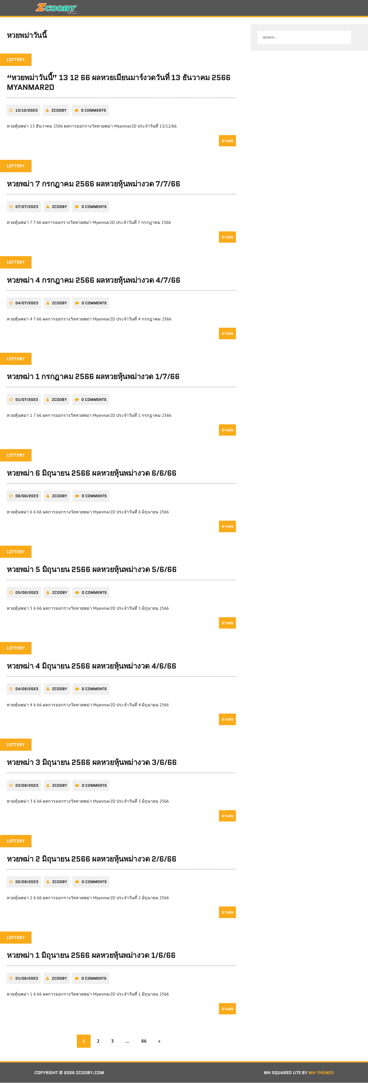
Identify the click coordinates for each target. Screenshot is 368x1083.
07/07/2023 (26, 207)
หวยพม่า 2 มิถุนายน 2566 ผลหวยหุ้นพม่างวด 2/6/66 (91, 859)
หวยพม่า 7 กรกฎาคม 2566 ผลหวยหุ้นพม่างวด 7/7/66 (93, 184)
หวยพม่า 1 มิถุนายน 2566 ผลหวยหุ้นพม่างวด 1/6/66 (91, 955)
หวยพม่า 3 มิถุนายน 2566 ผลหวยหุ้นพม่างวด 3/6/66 (92, 762)
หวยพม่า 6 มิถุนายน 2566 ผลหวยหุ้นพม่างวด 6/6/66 (92, 473)
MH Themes (320, 1073)
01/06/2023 (26, 978)
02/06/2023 (26, 882)
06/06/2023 (26, 496)
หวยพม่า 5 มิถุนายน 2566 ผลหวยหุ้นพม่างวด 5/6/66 (92, 570)
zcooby (59, 110)
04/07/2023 (26, 303)
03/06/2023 (26, 785)
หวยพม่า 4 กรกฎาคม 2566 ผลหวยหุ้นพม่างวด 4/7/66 (93, 280)
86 (144, 1041)
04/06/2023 (26, 689)
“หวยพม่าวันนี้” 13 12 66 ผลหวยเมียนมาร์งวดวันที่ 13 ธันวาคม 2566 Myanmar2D (119, 83)
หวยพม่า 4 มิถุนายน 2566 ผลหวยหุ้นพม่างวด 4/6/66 (91, 666)
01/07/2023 (26, 400)
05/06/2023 (26, 592)
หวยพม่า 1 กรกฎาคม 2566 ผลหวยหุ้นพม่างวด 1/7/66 (93, 377)
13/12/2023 (26, 110)
